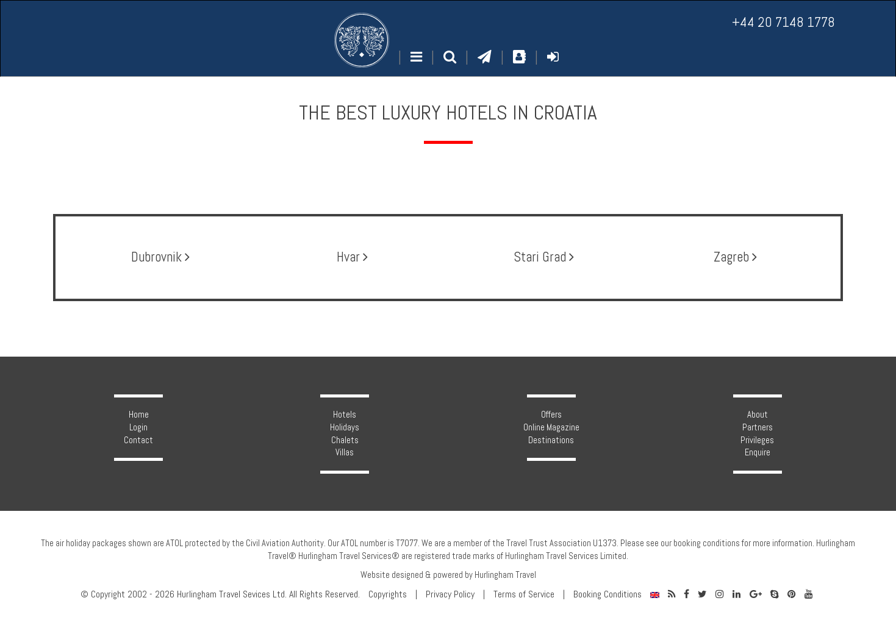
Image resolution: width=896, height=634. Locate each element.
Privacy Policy (450, 594)
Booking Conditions (607, 594)
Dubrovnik (160, 257)
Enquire (757, 452)
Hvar (352, 257)
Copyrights (387, 594)
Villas (344, 452)
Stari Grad (544, 257)
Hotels (344, 414)
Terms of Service (523, 594)
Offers (551, 414)
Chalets (345, 440)
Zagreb (735, 257)
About (757, 414)
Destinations (551, 440)
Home (139, 414)
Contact (138, 440)
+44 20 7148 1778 (783, 22)
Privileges (757, 440)
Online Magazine (551, 427)
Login (138, 427)
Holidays (344, 427)
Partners (757, 427)
